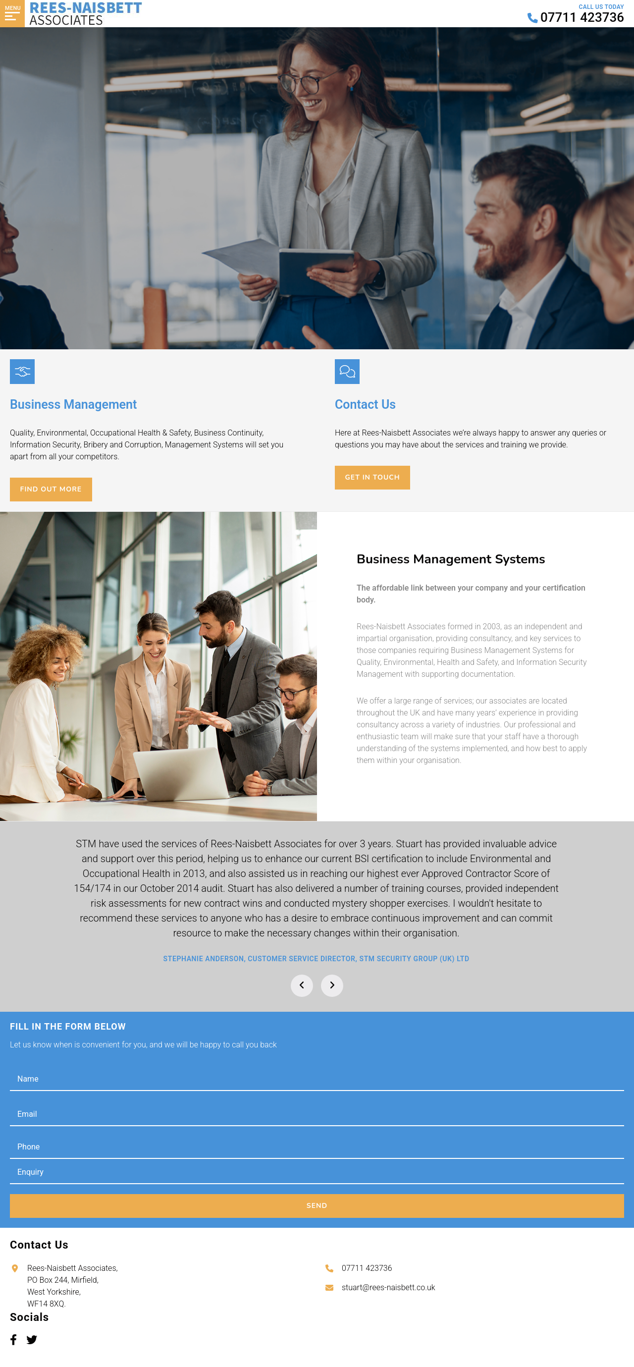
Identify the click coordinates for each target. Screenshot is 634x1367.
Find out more (56, 489)
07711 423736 (367, 1268)
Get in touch (377, 477)
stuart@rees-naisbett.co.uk (388, 1287)
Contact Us (77, 231)
